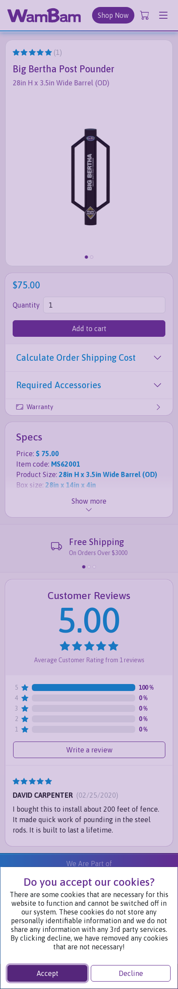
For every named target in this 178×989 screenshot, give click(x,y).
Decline (131, 973)
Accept (47, 973)
